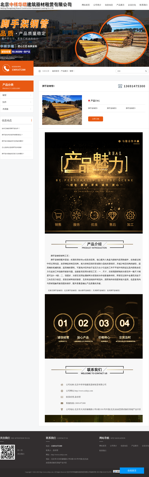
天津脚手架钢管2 (99, 290)
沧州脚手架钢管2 (113, 290)
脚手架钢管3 (130, 108)
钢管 (71, 71)
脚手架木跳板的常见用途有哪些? (12, 141)
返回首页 (55, 71)
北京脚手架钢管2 (70, 290)
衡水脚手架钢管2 (84, 290)
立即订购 (95, 119)
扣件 (4, 102)
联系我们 (144, 5)
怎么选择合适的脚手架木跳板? (12, 147)
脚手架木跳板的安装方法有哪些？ (13, 154)
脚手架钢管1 (93, 108)
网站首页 (86, 5)
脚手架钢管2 (112, 108)
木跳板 (5, 109)
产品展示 (120, 5)
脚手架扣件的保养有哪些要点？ (12, 135)
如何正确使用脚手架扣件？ (11, 128)
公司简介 (97, 5)
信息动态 (109, 5)
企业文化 (132, 5)
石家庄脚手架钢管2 (55, 290)
